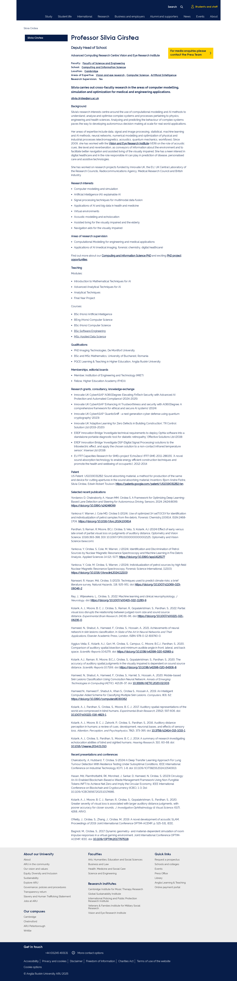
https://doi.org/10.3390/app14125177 (142, 557)
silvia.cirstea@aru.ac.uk (85, 98)
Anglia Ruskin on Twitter (36, 953)
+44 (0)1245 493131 (56, 953)
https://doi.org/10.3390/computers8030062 (99, 699)
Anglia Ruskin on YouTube (41, 953)
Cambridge (91, 71)
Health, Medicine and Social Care (107, 868)
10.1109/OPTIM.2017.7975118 (110, 839)
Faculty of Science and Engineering (104, 63)
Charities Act (125, 961)
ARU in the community (37, 864)
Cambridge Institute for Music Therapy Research (115, 889)
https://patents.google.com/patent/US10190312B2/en (149, 483)
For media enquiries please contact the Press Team (188, 53)
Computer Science (138, 75)
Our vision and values (36, 868)
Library (158, 878)
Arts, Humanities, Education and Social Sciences (115, 859)
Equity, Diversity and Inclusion (40, 873)
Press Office (161, 873)
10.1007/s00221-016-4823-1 (88, 714)
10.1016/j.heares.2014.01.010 (88, 746)
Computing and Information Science (104, 67)
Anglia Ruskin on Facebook (26, 953)
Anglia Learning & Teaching (170, 882)
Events (200, 16)
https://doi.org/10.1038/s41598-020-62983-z (145, 651)
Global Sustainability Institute (104, 893)
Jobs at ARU (31, 901)
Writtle (27, 930)
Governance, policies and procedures (45, 887)
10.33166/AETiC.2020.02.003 (151, 683)
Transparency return (35, 891)
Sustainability (31, 878)
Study (48, 16)
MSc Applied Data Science (90, 336)
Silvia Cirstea (35, 38)
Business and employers (130, 16)
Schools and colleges (167, 864)
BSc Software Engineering (90, 331)
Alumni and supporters (164, 16)
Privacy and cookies (54, 961)
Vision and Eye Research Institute (129, 143)
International (84, 16)
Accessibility (31, 961)
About (214, 16)
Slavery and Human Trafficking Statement (47, 896)
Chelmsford (30, 921)
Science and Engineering (102, 873)
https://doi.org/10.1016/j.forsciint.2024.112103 (99, 572)
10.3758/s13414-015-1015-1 (168, 730)
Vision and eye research (110, 75)
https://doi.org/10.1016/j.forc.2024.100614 (104, 521)
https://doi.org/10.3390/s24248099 (93, 505)
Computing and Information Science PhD (126, 255)
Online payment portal (167, 887)
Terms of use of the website (153, 961)
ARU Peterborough (34, 926)
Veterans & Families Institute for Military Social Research (114, 907)
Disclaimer (76, 961)
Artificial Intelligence (163, 75)
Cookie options (33, 967)
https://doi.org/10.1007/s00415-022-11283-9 (118, 600)
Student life (65, 16)
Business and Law (98, 864)
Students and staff (204, 6)
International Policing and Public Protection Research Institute (112, 900)
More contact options (88, 953)
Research (103, 16)
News (187, 16)
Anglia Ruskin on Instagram (31, 953)
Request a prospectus (167, 859)
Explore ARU (31, 882)
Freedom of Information (100, 961)
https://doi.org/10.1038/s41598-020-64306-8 (147, 667)
